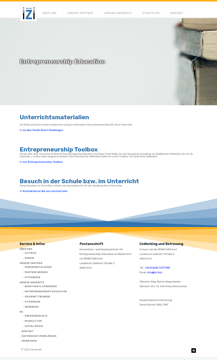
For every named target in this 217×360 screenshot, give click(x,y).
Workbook (32, 306)
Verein (29, 258)
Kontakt (176, 13)
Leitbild (30, 253)
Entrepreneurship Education (46, 291)
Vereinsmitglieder (38, 267)
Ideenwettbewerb (37, 296)
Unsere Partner (80, 13)
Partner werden (36, 272)
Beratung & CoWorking (41, 286)
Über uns (49, 13)
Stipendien (32, 277)
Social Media (34, 326)
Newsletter (33, 321)
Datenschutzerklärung (39, 336)
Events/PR (150, 13)
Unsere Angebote (118, 13)
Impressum (29, 341)
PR (21, 312)
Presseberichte (36, 316)
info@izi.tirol (154, 272)
